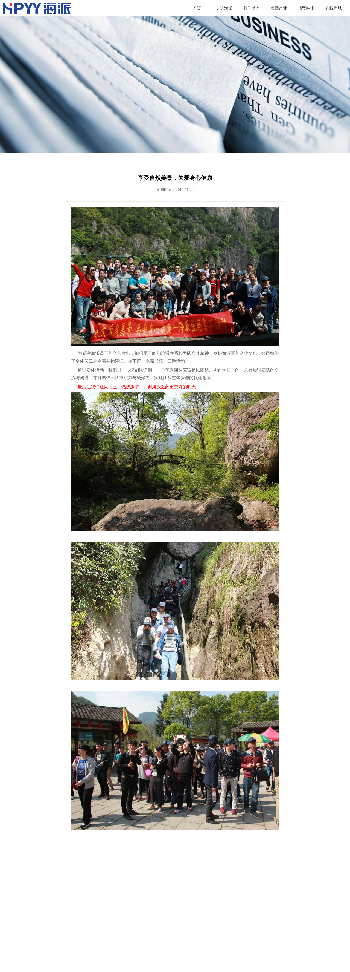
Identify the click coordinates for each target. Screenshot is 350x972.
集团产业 (279, 8)
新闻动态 (251, 8)
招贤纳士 (306, 8)
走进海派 (224, 8)
